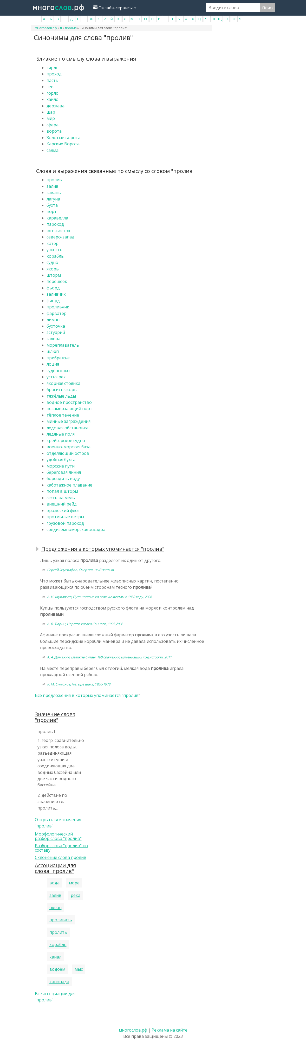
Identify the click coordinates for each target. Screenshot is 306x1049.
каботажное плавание (69, 485)
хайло (52, 99)
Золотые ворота (63, 137)
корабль (55, 256)
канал (55, 957)
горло (52, 93)
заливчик (56, 294)
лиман (53, 319)
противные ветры (65, 517)
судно (52, 262)
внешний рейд (62, 504)
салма (52, 150)
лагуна (53, 199)
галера (53, 338)
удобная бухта (61, 459)
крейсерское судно (66, 440)
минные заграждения (68, 421)
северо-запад (60, 237)
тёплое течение (63, 415)
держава (55, 106)
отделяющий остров (68, 453)
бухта (52, 205)
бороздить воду (63, 478)
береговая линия (64, 472)
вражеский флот (63, 510)
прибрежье (58, 358)
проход (54, 74)
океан (55, 907)
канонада (59, 982)
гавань (54, 192)
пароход (55, 224)
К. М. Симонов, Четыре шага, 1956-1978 (78, 684)
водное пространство (69, 402)
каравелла (57, 218)
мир (51, 118)
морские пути (61, 466)
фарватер (57, 313)
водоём (57, 969)
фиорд (53, 300)
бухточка (56, 326)
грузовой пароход (65, 523)
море (74, 883)
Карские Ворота (63, 144)
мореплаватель (63, 345)
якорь (53, 269)
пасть (52, 80)
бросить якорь (62, 389)
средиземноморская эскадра (76, 529)
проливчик (58, 307)
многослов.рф (46, 28)
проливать (60, 920)
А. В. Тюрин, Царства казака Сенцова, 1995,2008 (85, 623)
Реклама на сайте (169, 1030)
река (75, 895)
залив (52, 186)
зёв (50, 86)
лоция (53, 364)
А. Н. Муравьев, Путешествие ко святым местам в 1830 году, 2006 (99, 596)
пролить (58, 932)
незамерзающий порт (69, 408)
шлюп (53, 351)
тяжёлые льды (61, 396)
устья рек (56, 377)
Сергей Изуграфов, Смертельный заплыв (80, 569)
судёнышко (58, 370)
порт (52, 211)
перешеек (57, 281)
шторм (54, 275)
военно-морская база (68, 447)
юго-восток (58, 231)
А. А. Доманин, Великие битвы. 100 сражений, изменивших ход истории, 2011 (109, 657)
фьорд (53, 288)
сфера (52, 125)
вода (54, 883)
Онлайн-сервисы (114, 8)
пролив (70, 28)
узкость (54, 249)
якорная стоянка (63, 383)
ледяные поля (61, 434)
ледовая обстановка (67, 428)
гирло (52, 67)
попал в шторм (62, 491)
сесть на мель (61, 498)
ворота (54, 131)
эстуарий (56, 332)
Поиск (268, 7)
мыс (79, 969)
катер (52, 243)
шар (51, 112)
